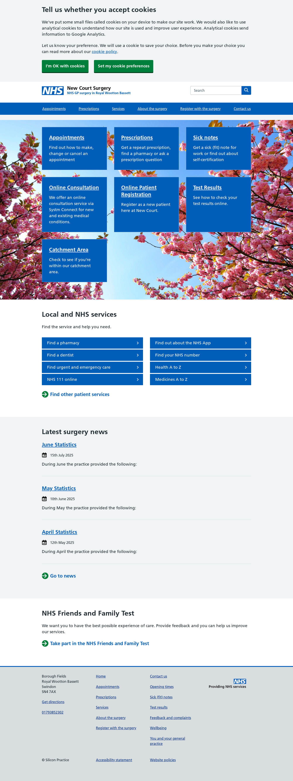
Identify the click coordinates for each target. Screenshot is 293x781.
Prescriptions (89, 109)
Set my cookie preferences (123, 65)
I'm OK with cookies (65, 65)
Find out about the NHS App (202, 343)
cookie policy (104, 51)
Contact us (242, 109)
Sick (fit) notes (161, 697)
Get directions (53, 702)
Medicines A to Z (202, 379)
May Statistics (59, 488)
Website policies (163, 760)
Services (118, 109)
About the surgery (152, 109)
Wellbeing (158, 728)
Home (101, 676)
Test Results (207, 187)
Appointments (54, 109)
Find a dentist (93, 355)
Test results (158, 707)
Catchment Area (68, 249)
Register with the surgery (200, 109)
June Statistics (59, 444)
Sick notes (205, 137)
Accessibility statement (114, 760)
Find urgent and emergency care (93, 367)
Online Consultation (74, 187)
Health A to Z (202, 367)
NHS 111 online (93, 379)
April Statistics (59, 532)
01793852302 (52, 712)
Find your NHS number (202, 355)
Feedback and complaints (170, 718)
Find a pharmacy (93, 343)
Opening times (162, 686)
